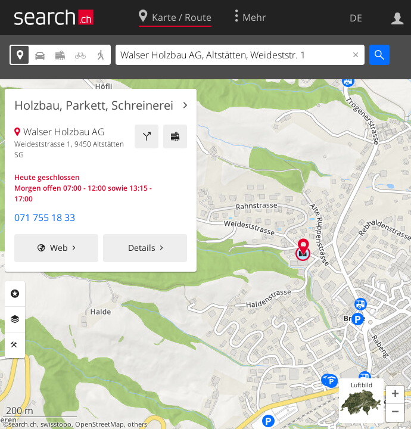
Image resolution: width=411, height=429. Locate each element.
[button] (395, 395)
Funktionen (15, 345)
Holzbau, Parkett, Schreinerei (93, 105)
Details (141, 247)
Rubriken (15, 293)
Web (59, 247)
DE (356, 17)
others (137, 424)
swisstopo (56, 424)
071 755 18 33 (44, 217)
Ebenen (15, 319)
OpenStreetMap (99, 424)
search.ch (22, 424)
